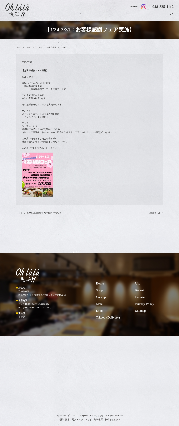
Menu (85, 16)
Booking (75, 16)
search (171, 15)
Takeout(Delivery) (125, 16)
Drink (98, 16)
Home (66, 16)
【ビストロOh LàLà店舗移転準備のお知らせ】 (41, 213)
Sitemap (140, 310)
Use (142, 16)
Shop (164, 16)
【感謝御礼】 (154, 213)
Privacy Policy (144, 304)
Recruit (154, 16)
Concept (109, 16)
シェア (76, 251)
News (28, 47)
